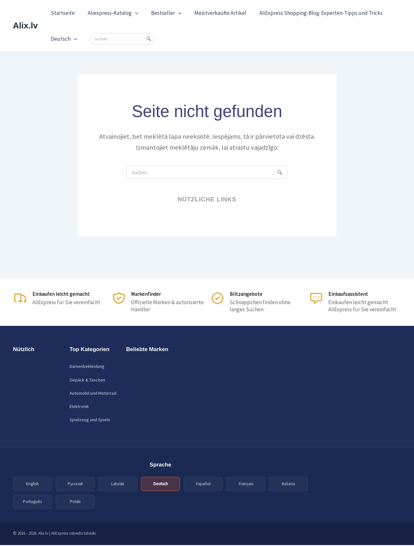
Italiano (289, 484)
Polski (75, 503)
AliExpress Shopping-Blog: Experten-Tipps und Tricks (312, 12)
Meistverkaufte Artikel (214, 12)
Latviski (118, 484)
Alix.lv (25, 25)
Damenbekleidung (87, 366)
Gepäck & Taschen (87, 380)
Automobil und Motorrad (93, 393)
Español (203, 484)
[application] (132, 13)
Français (246, 484)
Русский (75, 484)
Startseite (62, 12)
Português (32, 503)
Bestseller (161, 13)
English (32, 484)
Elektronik (79, 406)
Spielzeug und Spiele (90, 420)
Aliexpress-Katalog (110, 13)
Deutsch (63, 39)
